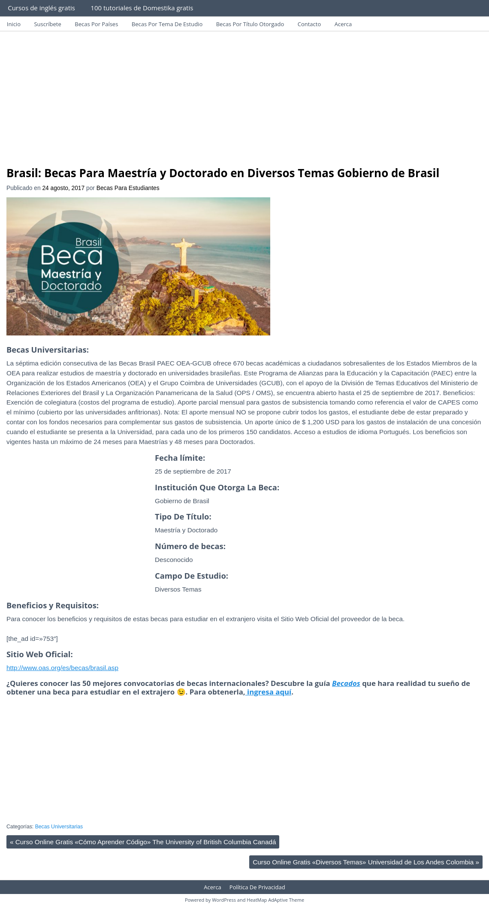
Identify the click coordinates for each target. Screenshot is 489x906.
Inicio (14, 24)
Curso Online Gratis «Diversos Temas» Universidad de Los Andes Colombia (366, 862)
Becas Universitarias (59, 827)
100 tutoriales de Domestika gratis (142, 7)
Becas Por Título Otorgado (250, 24)
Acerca (343, 24)
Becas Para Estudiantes (128, 188)
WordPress (224, 900)
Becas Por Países (96, 24)
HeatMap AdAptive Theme (275, 900)
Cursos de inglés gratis (41, 7)
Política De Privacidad (257, 887)
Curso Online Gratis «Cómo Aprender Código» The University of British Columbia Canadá (143, 842)
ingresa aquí (268, 692)
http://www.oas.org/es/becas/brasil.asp (62, 667)
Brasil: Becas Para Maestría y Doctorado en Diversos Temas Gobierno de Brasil (222, 173)
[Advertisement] (244, 102)
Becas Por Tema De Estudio (167, 24)
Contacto (309, 24)
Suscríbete (47, 24)
